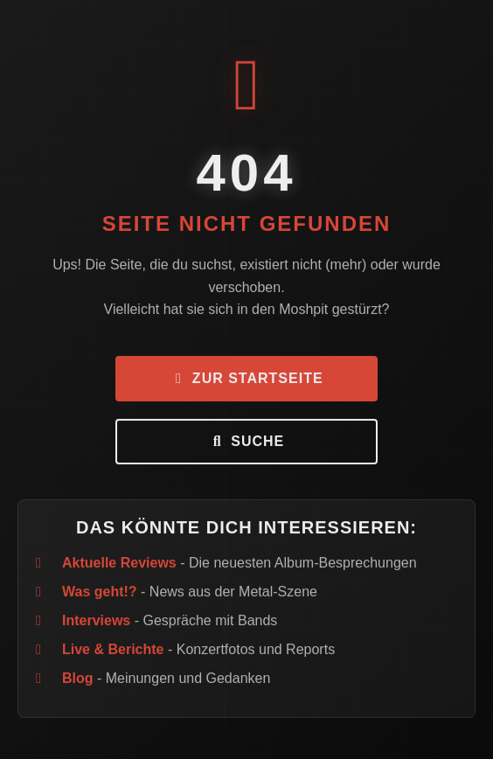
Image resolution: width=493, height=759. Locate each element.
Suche (246, 442)
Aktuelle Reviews (119, 564)
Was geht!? (99, 593)
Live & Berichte (112, 651)
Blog (78, 679)
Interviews (96, 622)
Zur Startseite (246, 380)
